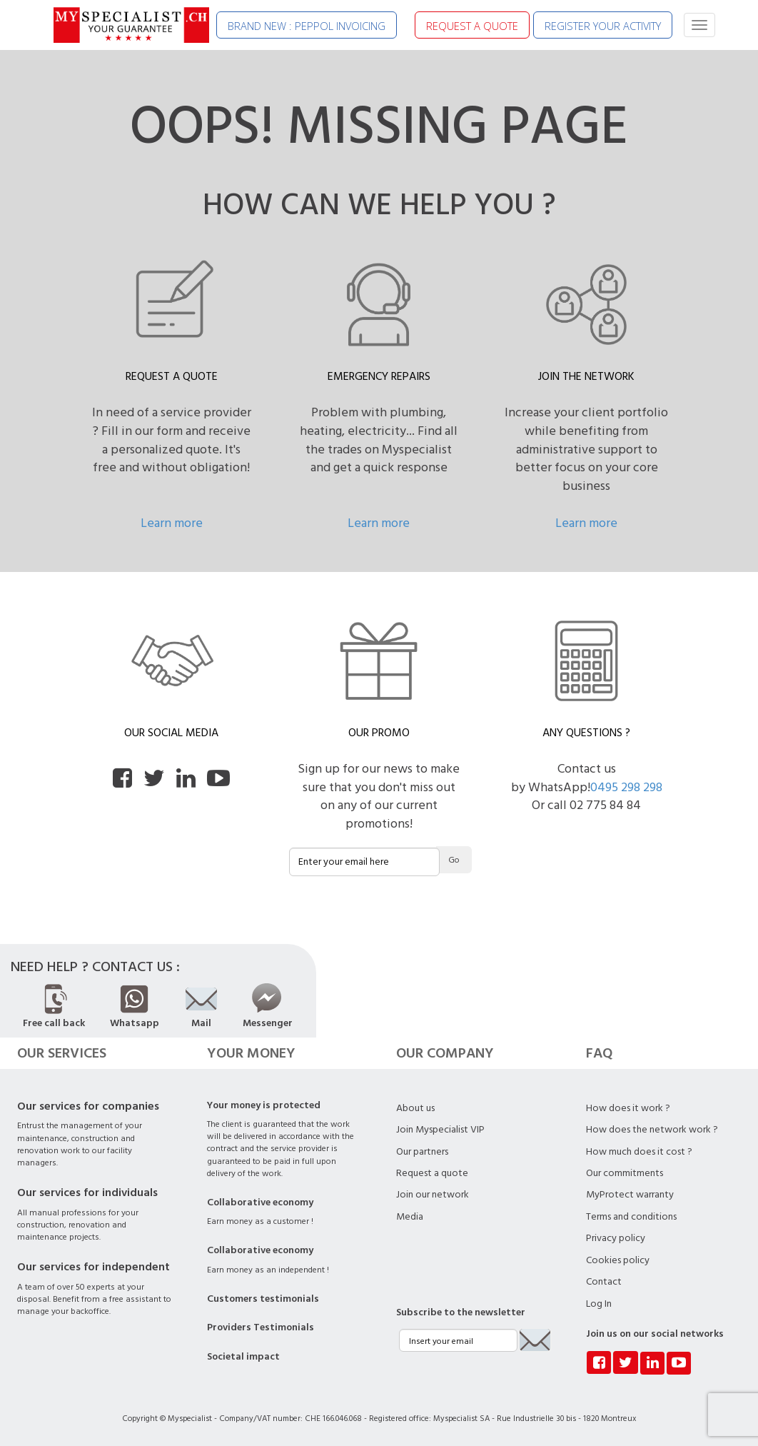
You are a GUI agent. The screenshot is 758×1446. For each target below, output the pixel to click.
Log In (599, 1304)
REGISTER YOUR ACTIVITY (603, 26)
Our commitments (624, 1173)
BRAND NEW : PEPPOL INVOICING (306, 26)
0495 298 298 (626, 787)
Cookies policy (618, 1260)
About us (415, 1108)
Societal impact (243, 1357)
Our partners (422, 1152)
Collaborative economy (260, 1202)
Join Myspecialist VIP (440, 1130)
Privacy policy (615, 1238)
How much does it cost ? (639, 1152)
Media (409, 1217)
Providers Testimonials (260, 1327)
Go (454, 860)
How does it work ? (628, 1108)
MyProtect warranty (630, 1195)
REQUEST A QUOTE (472, 26)
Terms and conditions (631, 1217)
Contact (604, 1282)
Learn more (172, 523)
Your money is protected (263, 1105)
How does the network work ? (652, 1130)
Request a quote (432, 1173)
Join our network (432, 1195)
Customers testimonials (263, 1299)
